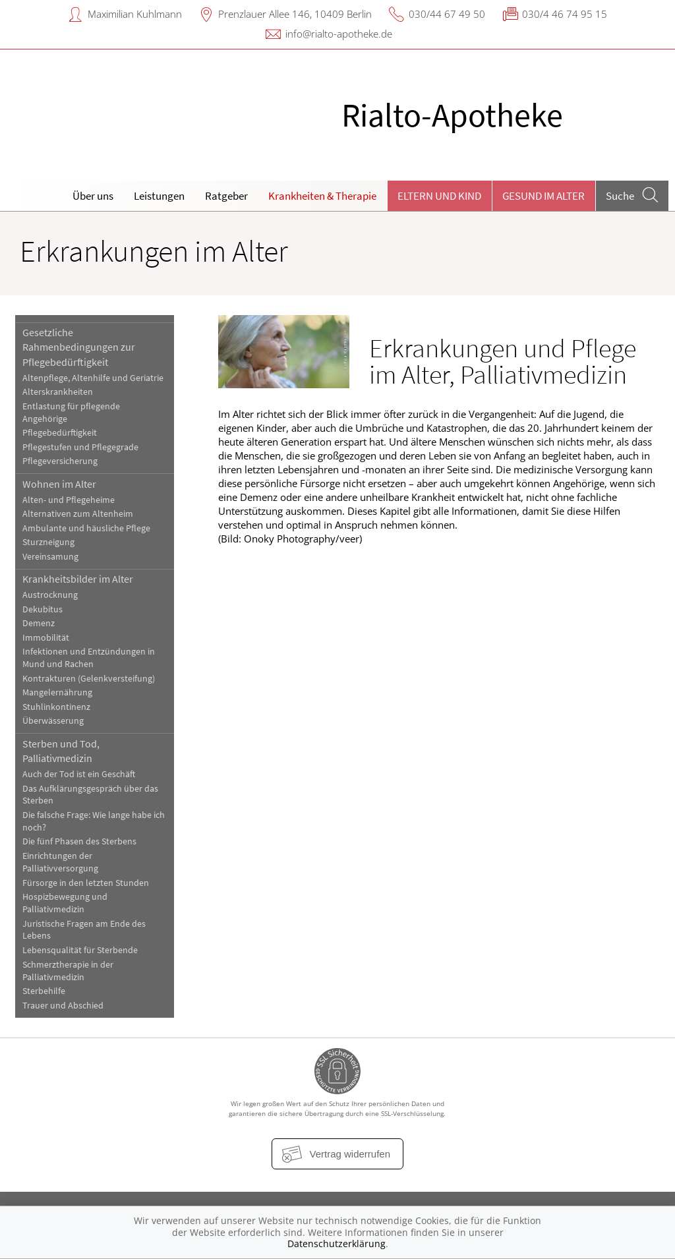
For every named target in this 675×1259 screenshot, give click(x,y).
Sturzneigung (48, 542)
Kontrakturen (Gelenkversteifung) (88, 678)
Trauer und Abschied (62, 1005)
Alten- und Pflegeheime (68, 500)
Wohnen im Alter (59, 483)
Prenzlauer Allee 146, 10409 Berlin (295, 13)
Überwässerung (53, 720)
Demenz (38, 623)
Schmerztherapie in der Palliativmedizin (67, 971)
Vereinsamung (50, 556)
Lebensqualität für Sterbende (80, 950)
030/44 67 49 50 (447, 13)
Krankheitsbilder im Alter (77, 578)
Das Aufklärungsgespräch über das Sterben (90, 795)
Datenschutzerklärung (336, 1243)
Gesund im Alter (543, 196)
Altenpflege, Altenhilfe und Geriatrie (92, 378)
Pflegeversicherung (60, 461)
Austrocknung (50, 594)
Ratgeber (226, 196)
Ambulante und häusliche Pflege (86, 528)
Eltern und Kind (439, 196)
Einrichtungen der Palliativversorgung (60, 862)
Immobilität (45, 637)
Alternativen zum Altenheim (77, 513)
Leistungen (159, 196)
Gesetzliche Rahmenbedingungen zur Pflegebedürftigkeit (78, 347)
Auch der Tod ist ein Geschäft (78, 774)
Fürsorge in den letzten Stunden (85, 883)
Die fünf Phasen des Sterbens (79, 841)
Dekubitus (42, 609)
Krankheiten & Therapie (322, 196)
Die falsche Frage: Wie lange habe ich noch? (93, 821)
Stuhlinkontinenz (56, 707)
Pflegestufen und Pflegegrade (80, 447)
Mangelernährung (57, 692)
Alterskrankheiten (57, 391)
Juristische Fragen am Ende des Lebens (84, 930)
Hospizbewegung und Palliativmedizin (64, 903)
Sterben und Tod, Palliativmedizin (61, 751)
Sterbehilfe (43, 991)
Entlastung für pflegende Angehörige (71, 413)
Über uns (93, 196)
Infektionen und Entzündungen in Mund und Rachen (88, 658)
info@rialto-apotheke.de (338, 33)
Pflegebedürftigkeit (59, 432)
